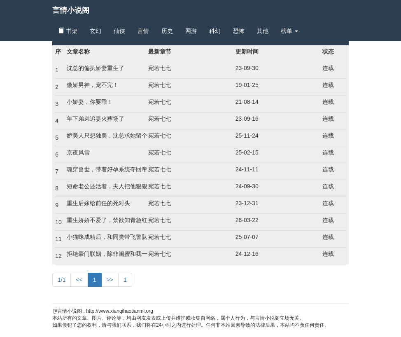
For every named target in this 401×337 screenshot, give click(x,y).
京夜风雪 (78, 152)
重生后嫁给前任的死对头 (98, 203)
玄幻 (95, 31)
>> (110, 279)
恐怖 (239, 31)
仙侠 (119, 31)
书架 (67, 31)
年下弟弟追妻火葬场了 (95, 118)
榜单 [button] (289, 31)
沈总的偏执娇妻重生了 (95, 68)
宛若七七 (159, 68)
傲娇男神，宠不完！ (93, 85)
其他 (262, 31)
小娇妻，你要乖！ (90, 101)
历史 (167, 31)
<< (79, 279)
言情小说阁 (70, 10)
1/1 (61, 279)
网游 (191, 31)
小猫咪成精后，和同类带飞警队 (107, 237)
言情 (143, 31)
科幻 (215, 31)
